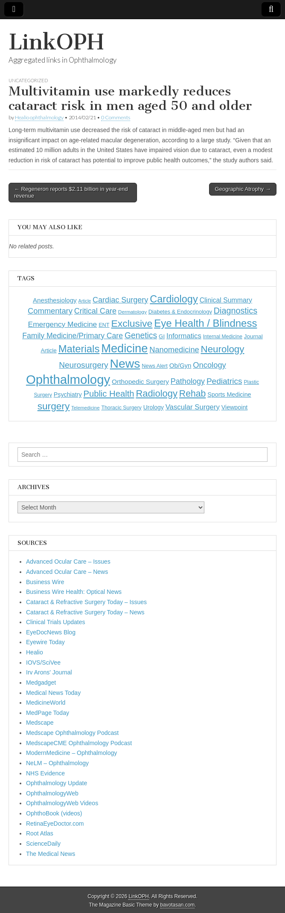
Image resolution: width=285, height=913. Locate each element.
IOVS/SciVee (43, 662)
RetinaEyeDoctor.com (55, 823)
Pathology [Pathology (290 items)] (188, 381)
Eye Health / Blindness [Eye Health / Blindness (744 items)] (205, 323)
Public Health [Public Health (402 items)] (108, 393)
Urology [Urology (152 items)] (153, 407)
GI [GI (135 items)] (162, 336)
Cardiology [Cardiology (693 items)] (174, 299)
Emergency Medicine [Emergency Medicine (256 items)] (62, 324)
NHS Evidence (45, 773)
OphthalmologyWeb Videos (62, 803)
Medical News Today (53, 692)
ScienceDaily (43, 843)
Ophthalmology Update (56, 783)
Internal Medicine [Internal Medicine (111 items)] (222, 337)
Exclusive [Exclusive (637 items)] (131, 323)
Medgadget (41, 682)
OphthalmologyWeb (52, 793)
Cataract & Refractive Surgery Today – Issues (86, 602)
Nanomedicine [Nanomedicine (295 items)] (174, 350)
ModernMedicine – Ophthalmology (71, 752)
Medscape (40, 722)
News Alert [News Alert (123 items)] (155, 366)
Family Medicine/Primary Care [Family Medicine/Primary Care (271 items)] (72, 335)
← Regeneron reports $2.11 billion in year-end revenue (71, 192)
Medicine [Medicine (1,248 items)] (124, 348)
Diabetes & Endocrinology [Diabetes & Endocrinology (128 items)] (180, 311)
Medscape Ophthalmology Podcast (72, 732)
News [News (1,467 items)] (125, 363)
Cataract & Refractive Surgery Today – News (85, 612)
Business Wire (45, 582)
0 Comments (115, 117)
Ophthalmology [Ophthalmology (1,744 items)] (68, 379)
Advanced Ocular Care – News (67, 571)
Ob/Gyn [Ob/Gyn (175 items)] (180, 365)
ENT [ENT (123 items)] (104, 325)
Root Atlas (39, 833)
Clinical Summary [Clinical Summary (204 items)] (226, 300)
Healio (34, 652)
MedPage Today (47, 712)
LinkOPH (56, 42)
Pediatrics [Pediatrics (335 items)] (224, 381)
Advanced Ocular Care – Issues (68, 561)
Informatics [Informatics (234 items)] (183, 336)
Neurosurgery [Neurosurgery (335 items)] (83, 364)
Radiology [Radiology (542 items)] (156, 393)
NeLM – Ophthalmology (57, 763)
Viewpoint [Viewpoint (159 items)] (234, 407)
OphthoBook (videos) (54, 813)
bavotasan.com (177, 905)
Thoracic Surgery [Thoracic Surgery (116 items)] (121, 408)
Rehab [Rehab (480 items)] (192, 393)
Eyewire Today (45, 642)
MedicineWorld (45, 702)
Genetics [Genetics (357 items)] (141, 335)
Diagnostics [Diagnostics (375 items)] (235, 310)
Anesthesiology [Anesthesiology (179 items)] (55, 300)
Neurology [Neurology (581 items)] (222, 349)
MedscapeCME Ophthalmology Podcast (79, 743)
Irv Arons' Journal (49, 672)
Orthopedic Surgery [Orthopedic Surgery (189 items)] (140, 381)
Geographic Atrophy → (243, 189)
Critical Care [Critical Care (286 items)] (95, 311)
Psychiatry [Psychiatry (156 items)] (68, 394)
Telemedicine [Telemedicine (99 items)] (85, 407)
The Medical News (50, 853)
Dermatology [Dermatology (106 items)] (132, 312)
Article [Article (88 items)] (85, 300)
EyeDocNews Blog (51, 632)
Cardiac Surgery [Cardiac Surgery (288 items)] (120, 300)
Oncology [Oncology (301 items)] (209, 364)
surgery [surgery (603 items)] (54, 406)
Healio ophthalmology (39, 117)
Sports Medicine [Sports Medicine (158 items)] (229, 394)
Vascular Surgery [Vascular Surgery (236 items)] (193, 407)
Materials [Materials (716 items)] (79, 348)
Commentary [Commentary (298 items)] (50, 310)
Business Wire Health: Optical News (74, 591)
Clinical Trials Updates (55, 622)
